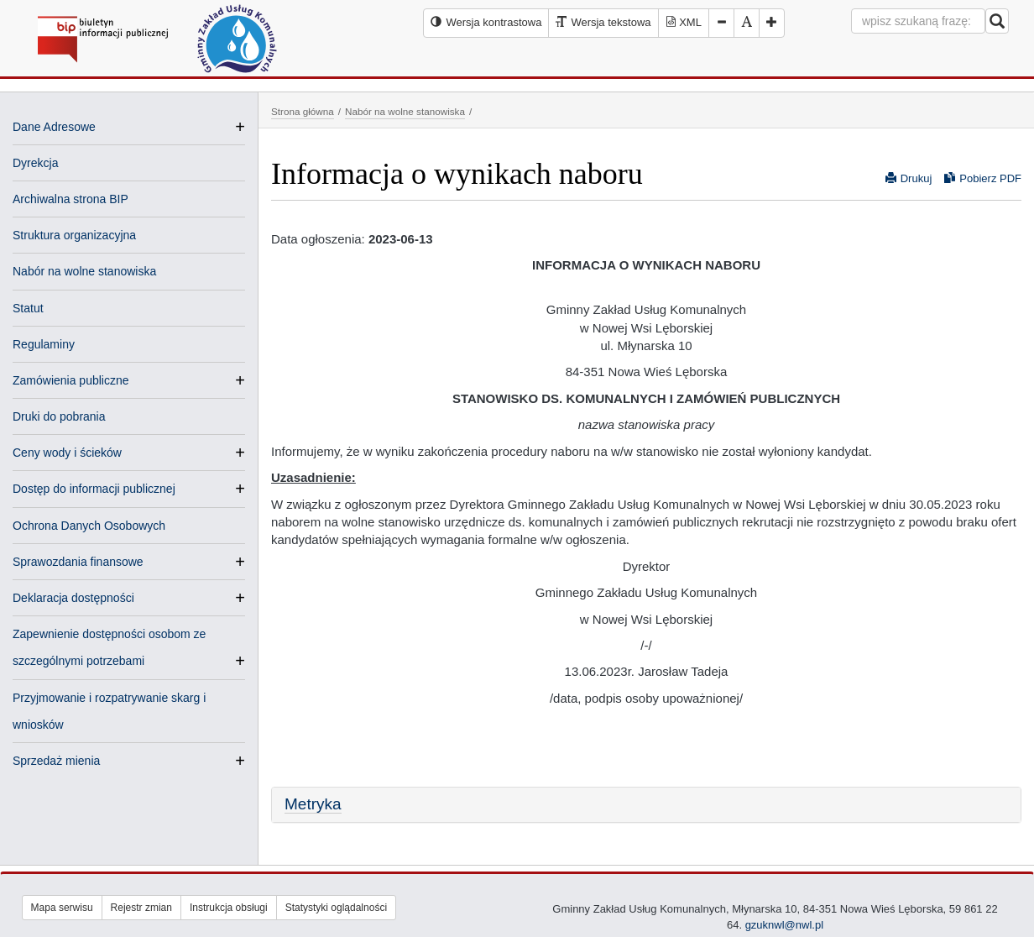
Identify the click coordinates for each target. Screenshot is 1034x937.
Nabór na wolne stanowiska (84, 271)
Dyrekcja (35, 163)
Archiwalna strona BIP (70, 199)
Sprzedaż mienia (56, 761)
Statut (28, 308)
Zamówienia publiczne (71, 380)
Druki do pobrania (59, 416)
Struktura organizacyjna (74, 235)
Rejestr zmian (141, 907)
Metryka (313, 804)
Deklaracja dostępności (73, 598)
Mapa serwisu (62, 907)
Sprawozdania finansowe (78, 562)
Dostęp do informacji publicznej (94, 489)
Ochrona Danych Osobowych (89, 525)
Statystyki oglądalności (336, 907)
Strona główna (302, 111)
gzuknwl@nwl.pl (784, 925)
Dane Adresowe (54, 127)
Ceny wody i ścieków (67, 452)
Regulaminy (44, 344)
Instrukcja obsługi (229, 907)
